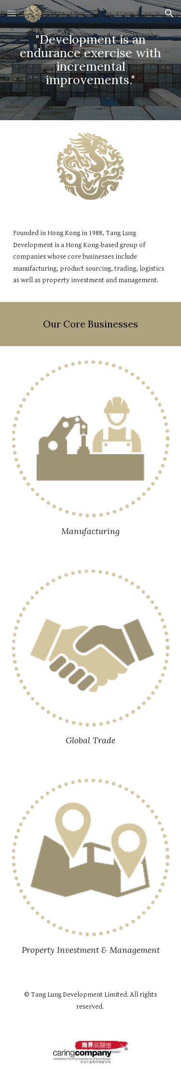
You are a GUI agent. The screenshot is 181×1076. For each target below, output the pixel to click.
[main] (90, 59)
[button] (11, 13)
